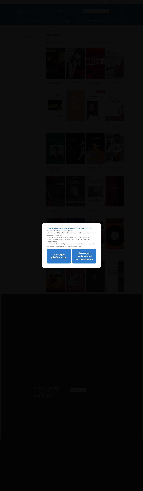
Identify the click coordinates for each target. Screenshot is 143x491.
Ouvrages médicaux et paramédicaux (84, 256)
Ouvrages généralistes (59, 256)
